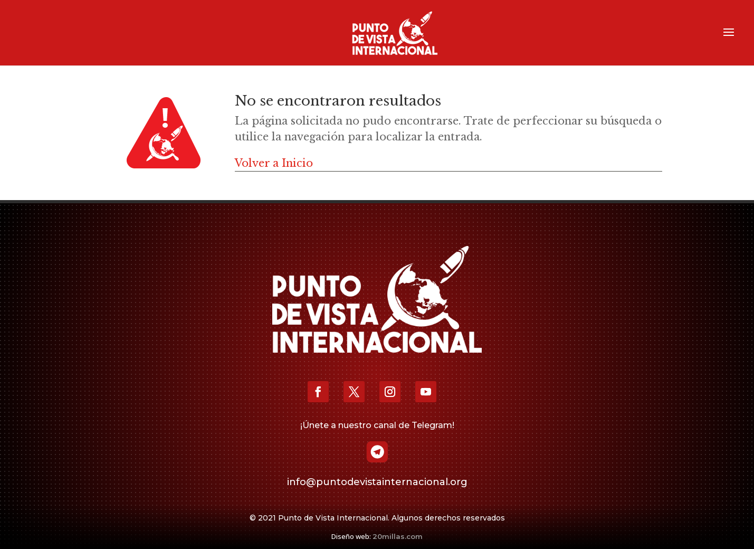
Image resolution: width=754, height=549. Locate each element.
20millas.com (398, 536)
